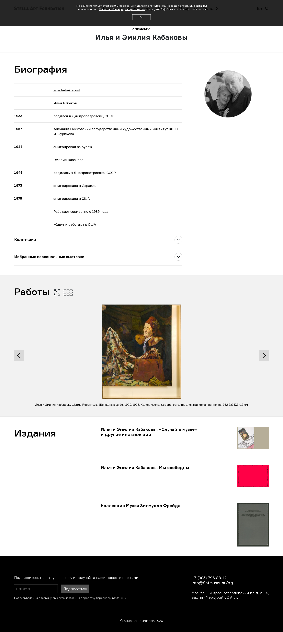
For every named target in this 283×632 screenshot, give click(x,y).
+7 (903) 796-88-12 (208, 577)
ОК (141, 17)
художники (141, 28)
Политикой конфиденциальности (122, 9)
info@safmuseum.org (212, 582)
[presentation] (19, 355)
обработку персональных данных (103, 597)
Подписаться (75, 589)
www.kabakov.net (66, 90)
